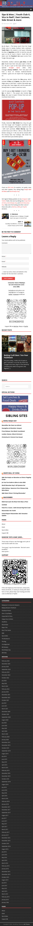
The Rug (4, 641)
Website (4, 266)
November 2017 (6, 809)
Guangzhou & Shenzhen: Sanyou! (12, 428)
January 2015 (5, 899)
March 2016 (5, 863)
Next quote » (5, 551)
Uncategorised (6, 644)
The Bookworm (6, 638)
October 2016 (5, 843)
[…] (10, 368)
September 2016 (6, 846)
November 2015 (6, 874)
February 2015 (5, 897)
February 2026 (5, 661)
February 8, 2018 (7, 23)
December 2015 (6, 871)
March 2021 (5, 708)
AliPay (19, 207)
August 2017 (5, 815)
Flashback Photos (6, 610)
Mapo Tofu (4, 627)
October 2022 (5, 678)
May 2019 (4, 762)
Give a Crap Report (7, 613)
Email (3, 261)
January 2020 (5, 739)
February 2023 (5, 672)
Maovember (7, 497)
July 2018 (4, 787)
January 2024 (5, 666)
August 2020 (5, 720)
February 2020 (5, 737)
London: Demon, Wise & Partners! (12, 434)
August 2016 (5, 849)
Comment (4, 243)
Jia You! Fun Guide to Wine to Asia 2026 (14, 482)
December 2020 (6, 711)
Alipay (20, 326)
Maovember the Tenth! (9, 510)
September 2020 (6, 717)
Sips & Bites (5, 530)
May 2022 (4, 683)
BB (15, 23)
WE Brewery (5, 647)
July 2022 (4, 680)
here (3, 592)
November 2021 (6, 697)
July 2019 (4, 756)
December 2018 (6, 773)
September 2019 (6, 751)
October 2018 (5, 779)
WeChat (14, 207)
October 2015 (5, 877)
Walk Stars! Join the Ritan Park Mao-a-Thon (15, 502)
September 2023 (6, 669)
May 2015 (4, 888)
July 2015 (4, 883)
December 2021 (6, 694)
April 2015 (4, 891)
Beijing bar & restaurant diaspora (10, 605)
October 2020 (5, 714)
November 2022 (6, 675)
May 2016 (4, 857)
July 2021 (4, 703)
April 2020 (4, 731)
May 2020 (4, 728)
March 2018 (5, 798)
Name (4, 256)
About (3, 524)
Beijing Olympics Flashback (9, 608)
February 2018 (5, 801)
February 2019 (5, 770)
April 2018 (4, 795)
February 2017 (5, 832)
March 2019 (5, 767)
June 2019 (4, 759)
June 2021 (4, 706)
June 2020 (4, 725)
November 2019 (6, 745)
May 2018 (4, 793)
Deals (3, 527)
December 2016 (6, 838)
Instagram (25, 199)
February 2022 (5, 689)
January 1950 (5, 902)
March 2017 (5, 829)
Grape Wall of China (11, 473)
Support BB (5, 533)
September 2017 (6, 812)
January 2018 (5, 804)
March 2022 (5, 686)
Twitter (4, 201)
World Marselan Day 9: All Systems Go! (13, 485)
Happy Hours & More (7, 619)
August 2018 (5, 784)
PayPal (25, 207)
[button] (31, 9)
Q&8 (3, 633)
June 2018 (4, 790)
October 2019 (5, 748)
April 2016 (4, 860)
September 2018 (6, 781)
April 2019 (4, 765)
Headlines (4, 622)
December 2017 (6, 807)
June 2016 (4, 854)
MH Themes (27, 924)
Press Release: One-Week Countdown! (13, 431)
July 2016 (4, 852)
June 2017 (4, 821)
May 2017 (4, 824)
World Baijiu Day (15, 191)
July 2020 (4, 723)
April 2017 (4, 826)
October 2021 (5, 700)
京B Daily (11, 187)
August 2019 (5, 753)
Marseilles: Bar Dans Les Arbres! (11, 425)
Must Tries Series (6, 630)
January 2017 (5, 835)
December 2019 (6, 742)
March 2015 (5, 894)
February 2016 (5, 866)
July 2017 (4, 818)
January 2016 (5, 868)
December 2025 (6, 664)
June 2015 (4, 885)
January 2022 (5, 692)
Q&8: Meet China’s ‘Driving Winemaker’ (14, 493)
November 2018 (6, 776)
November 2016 (6, 840)
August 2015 (5, 880)
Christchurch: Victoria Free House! (12, 437)
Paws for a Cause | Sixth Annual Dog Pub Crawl (16, 507)
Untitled (4, 505)
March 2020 (5, 734)
